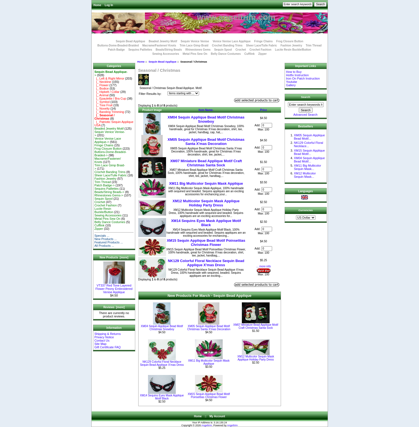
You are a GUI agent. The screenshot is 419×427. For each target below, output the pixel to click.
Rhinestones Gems (198, 49)
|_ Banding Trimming (109, 111)
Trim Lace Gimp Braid (194, 45)
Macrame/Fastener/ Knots (159, 45)
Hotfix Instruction (297, 75)
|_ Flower (101, 85)
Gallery (291, 85)
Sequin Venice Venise (195, 41)
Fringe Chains (263, 41)
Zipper (262, 53)
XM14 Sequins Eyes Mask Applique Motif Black (206, 223)
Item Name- (206, 110)
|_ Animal (101, 95)
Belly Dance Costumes (226, 53)
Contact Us (101, 340)
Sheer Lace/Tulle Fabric (261, 45)
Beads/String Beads (169, 49)
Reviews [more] (114, 307)
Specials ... (101, 235)
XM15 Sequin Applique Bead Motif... (309, 152)
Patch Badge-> (104, 185)
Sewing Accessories (165, 53)
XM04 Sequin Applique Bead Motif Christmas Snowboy (206, 119)
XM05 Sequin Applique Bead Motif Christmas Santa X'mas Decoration (206, 141)
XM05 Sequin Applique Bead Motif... (309, 137)
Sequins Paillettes (140, 49)
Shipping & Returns (107, 333)
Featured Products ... (108, 242)
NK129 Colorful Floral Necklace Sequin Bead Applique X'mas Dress (206, 263)
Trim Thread (314, 45)
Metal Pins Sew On (195, 53)
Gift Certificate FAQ (107, 347)
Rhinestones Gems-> (108, 195)
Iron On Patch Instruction (303, 78)
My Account (217, 416)
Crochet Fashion (260, 49)
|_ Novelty (102, 108)
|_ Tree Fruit (103, 105)
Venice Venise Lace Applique (232, 41)
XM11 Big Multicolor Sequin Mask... (307, 167)
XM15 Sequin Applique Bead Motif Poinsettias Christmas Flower (206, 242)
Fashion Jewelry (291, 45)
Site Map (100, 343)
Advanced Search (305, 114)
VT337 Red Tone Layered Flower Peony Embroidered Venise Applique (114, 287)
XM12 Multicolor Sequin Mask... (305, 175)
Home (97, 5)
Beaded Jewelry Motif (163, 41)
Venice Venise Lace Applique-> (107, 140)
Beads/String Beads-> (109, 192)
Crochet (240, 49)
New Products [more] (114, 257)
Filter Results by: (150, 93)
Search (305, 96)
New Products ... (105, 239)
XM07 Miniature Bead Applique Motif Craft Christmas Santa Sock (206, 163)
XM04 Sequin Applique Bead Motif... (309, 159)
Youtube (291, 81)
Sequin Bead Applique (162, 61)
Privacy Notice (104, 337)
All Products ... (104, 245)
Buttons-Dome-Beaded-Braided (118, 45)
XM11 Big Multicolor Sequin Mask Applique (206, 183)
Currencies (305, 210)
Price (263, 110)
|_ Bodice (101, 88)
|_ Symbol (102, 101)
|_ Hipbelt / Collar (106, 91)
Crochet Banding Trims (227, 45)
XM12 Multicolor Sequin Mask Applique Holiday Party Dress (206, 203)
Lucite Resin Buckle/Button (293, 49)
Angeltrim (206, 425)
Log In (109, 5)
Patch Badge (116, 49)
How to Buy (294, 71)
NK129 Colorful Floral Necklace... (308, 144)
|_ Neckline (102, 81)
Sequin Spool (223, 49)
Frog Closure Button (289, 41)
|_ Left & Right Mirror (109, 78)
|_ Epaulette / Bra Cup (110, 98)
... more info (263, 266)
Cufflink (249, 53)
